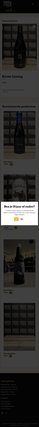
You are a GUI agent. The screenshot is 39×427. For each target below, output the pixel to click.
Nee (22, 219)
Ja (16, 219)
